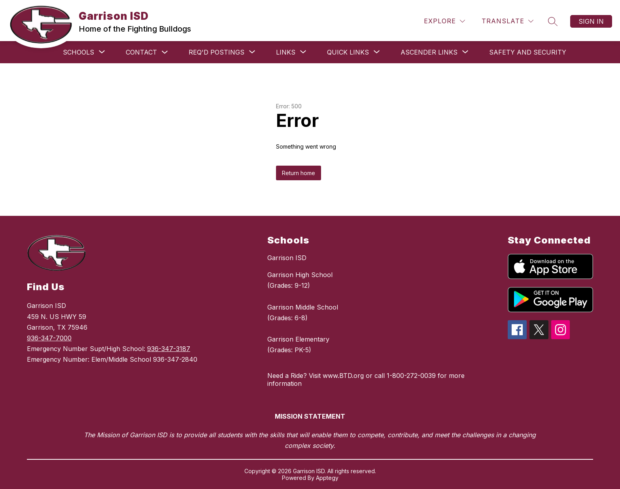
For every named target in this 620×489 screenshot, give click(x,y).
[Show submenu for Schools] (78, 52)
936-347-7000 (49, 338)
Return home (298, 173)
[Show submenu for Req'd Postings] (216, 52)
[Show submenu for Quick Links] (348, 52)
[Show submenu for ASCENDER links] (429, 52)
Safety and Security (527, 52)
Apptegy (327, 477)
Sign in (591, 21)
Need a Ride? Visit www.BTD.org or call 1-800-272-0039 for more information (366, 379)
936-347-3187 (168, 349)
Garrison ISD (286, 258)
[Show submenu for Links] (285, 52)
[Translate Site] (507, 21)
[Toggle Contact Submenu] (165, 52)
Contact (141, 52)
